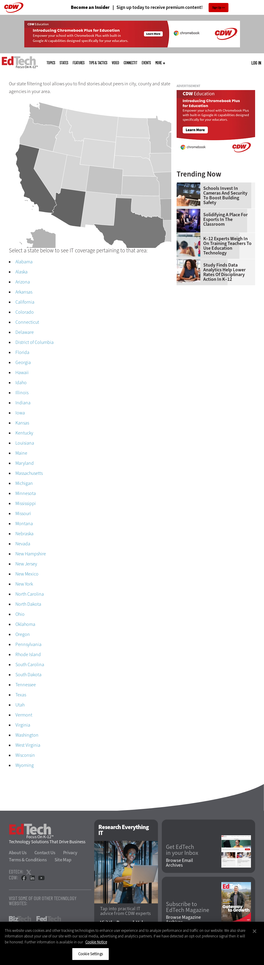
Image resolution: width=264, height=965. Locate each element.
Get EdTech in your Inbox (182, 850)
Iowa (20, 413)
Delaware (24, 332)
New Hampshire (30, 554)
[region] (132, 943)
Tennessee (25, 685)
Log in (256, 62)
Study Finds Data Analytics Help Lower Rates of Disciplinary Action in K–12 (224, 272)
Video (115, 63)
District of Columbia (34, 342)
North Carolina (29, 594)
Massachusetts (29, 473)
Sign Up (216, 7)
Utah (20, 705)
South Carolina (29, 664)
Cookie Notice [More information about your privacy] (96, 942)
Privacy (70, 852)
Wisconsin (25, 755)
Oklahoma (25, 624)
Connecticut (27, 322)
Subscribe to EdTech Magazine (187, 907)
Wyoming (24, 765)
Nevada (22, 544)
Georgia (23, 362)
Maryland (24, 463)
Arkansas (23, 292)
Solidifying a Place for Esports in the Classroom (225, 219)
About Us (18, 852)
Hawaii (22, 372)
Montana (24, 523)
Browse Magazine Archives (183, 919)
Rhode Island (28, 654)
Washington (27, 735)
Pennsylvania (28, 644)
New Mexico (27, 574)
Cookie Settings (90, 953)
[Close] (254, 931)
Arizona (22, 282)
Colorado (24, 312)
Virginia (22, 725)
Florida (22, 352)
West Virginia (27, 745)
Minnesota (25, 493)
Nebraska (24, 533)
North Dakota (28, 604)
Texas (20, 695)
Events (146, 63)
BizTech (20, 918)
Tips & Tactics (98, 63)
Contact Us (44, 852)
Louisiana (24, 443)
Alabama (24, 262)
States (64, 63)
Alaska (21, 272)
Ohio (20, 614)
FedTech (48, 918)
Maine (21, 453)
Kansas (22, 423)
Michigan (24, 483)
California (24, 302)
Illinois (21, 392)
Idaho (21, 382)
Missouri (23, 513)
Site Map (63, 860)
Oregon (22, 634)
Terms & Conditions (28, 860)
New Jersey (26, 564)
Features (78, 63)
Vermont (23, 715)
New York (24, 584)
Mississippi (25, 503)
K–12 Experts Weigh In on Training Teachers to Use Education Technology (227, 245)
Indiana (23, 403)
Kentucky (24, 433)
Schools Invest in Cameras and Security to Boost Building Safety (225, 195)
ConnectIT (130, 63)
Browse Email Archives (179, 863)
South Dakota (28, 674)
